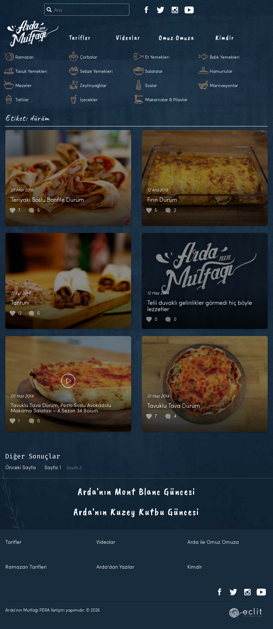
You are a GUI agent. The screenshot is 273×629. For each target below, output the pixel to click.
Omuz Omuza (176, 38)
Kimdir (224, 38)
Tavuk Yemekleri (31, 71)
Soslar (151, 85)
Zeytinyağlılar (93, 85)
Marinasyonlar (224, 85)
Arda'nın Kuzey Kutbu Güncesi (136, 511)
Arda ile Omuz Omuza (213, 541)
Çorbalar (88, 57)
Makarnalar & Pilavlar (166, 99)
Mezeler (23, 85)
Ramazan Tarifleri (26, 566)
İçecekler (89, 99)
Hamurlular (221, 71)
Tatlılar (22, 99)
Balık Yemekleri (225, 57)
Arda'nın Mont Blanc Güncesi (137, 491)
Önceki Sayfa (20, 467)
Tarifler (80, 38)
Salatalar (154, 71)
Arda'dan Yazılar (115, 566)
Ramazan (24, 57)
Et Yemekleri (157, 57)
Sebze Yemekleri (96, 71)
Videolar (128, 38)
